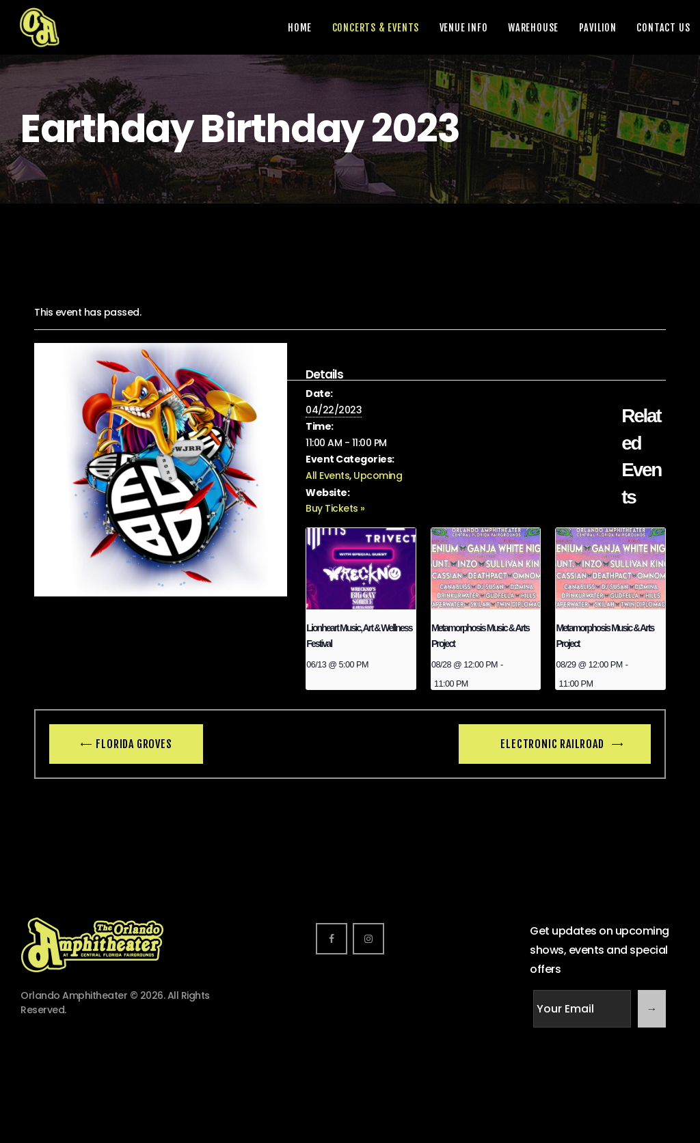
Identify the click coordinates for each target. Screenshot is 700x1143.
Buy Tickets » (335, 508)
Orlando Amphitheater (74, 995)
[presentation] (361, 569)
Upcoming (377, 475)
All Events (327, 475)
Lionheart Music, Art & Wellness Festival (359, 635)
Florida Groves (133, 744)
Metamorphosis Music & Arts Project (480, 635)
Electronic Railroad (553, 744)
